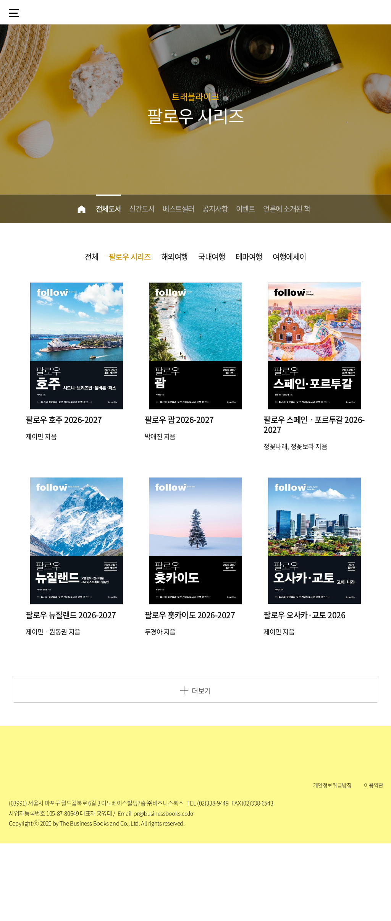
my (371, 12)
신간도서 (139, 208)
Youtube (258, 829)
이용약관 (373, 861)
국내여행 (211, 256)
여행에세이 (289, 256)
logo (53, 12)
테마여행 (249, 256)
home (77, 209)
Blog (133, 829)
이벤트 (247, 208)
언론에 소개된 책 (290, 208)
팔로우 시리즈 (130, 256)
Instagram (174, 829)
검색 (350, 11)
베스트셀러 (177, 208)
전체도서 (104, 208)
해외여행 (174, 256)
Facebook (216, 829)
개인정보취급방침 (332, 861)
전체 (91, 256)
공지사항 (215, 208)
